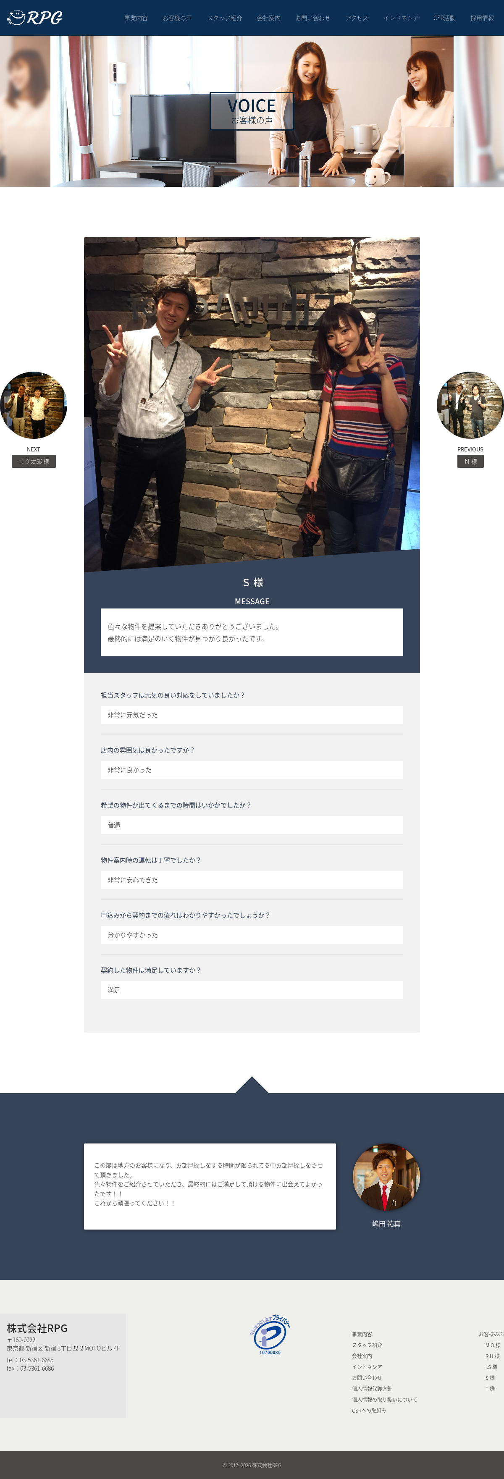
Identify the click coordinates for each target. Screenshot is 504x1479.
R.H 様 (493, 1356)
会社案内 (269, 17)
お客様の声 (177, 17)
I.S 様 (491, 1367)
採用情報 (482, 17)
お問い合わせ (313, 17)
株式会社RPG (37, 1327)
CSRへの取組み (369, 1410)
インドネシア (401, 17)
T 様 (490, 1388)
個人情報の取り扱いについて (384, 1399)
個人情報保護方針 (372, 1388)
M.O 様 (493, 1345)
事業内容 (136, 17)
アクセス (356, 17)
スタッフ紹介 (224, 17)
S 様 (490, 1378)
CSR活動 (444, 17)
